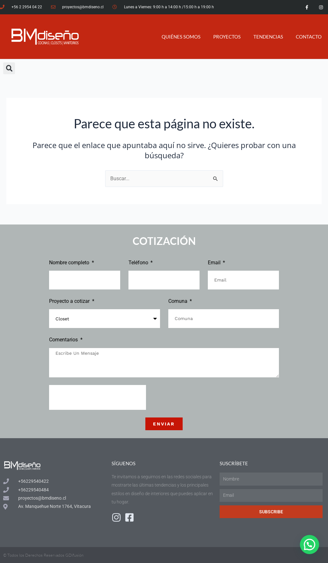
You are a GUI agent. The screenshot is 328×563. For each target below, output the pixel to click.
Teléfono (138, 263)
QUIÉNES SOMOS (181, 36)
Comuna (178, 301)
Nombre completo (70, 263)
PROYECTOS (227, 36)
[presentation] (97, 397)
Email (215, 263)
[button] (9, 68)
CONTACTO (309, 36)
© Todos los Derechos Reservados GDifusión (43, 555)
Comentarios (64, 340)
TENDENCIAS (268, 36)
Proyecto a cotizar (70, 301)
